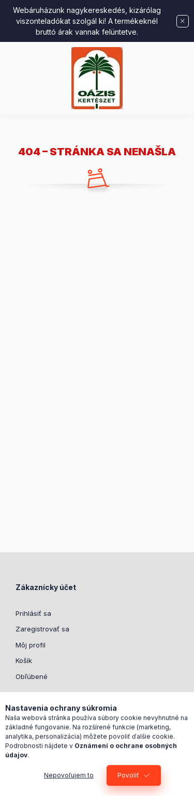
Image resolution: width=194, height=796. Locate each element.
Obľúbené (32, 676)
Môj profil (31, 645)
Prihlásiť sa (33, 613)
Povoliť (128, 781)
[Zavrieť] (182, 21)
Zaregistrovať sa (42, 629)
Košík (24, 660)
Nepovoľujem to (69, 781)
